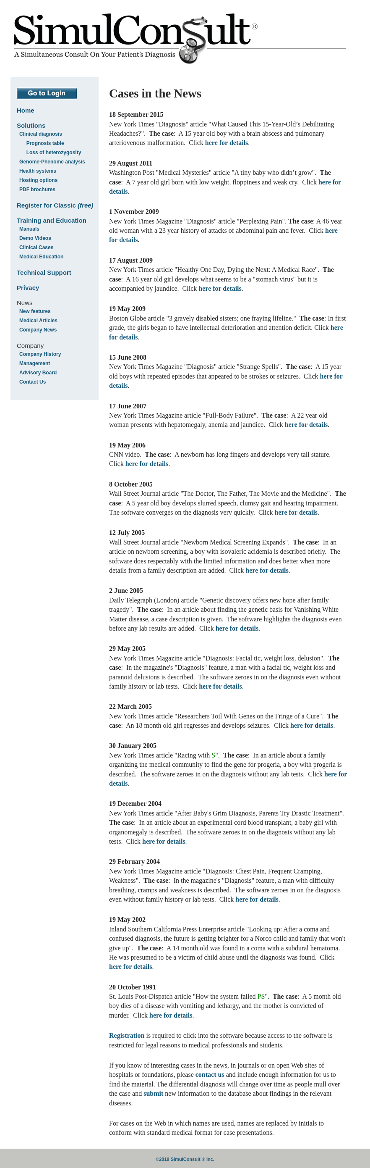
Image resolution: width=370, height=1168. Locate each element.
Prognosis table (45, 143)
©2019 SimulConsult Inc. (185, 1159)
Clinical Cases (36, 247)
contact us (209, 1074)
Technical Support (44, 272)
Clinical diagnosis (40, 134)
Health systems (37, 171)
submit (153, 1093)
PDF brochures (37, 189)
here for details (226, 142)
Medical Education (41, 257)
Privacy (28, 287)
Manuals (29, 229)
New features (35, 311)
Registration (126, 1035)
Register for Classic (55, 205)
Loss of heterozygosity (53, 152)
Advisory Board (38, 373)
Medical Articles (38, 321)
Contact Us (32, 382)
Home (25, 110)
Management (34, 363)
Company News (38, 330)
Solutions (31, 125)
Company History (40, 354)
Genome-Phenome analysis (52, 162)
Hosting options (38, 180)
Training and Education (51, 220)
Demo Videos (35, 238)
